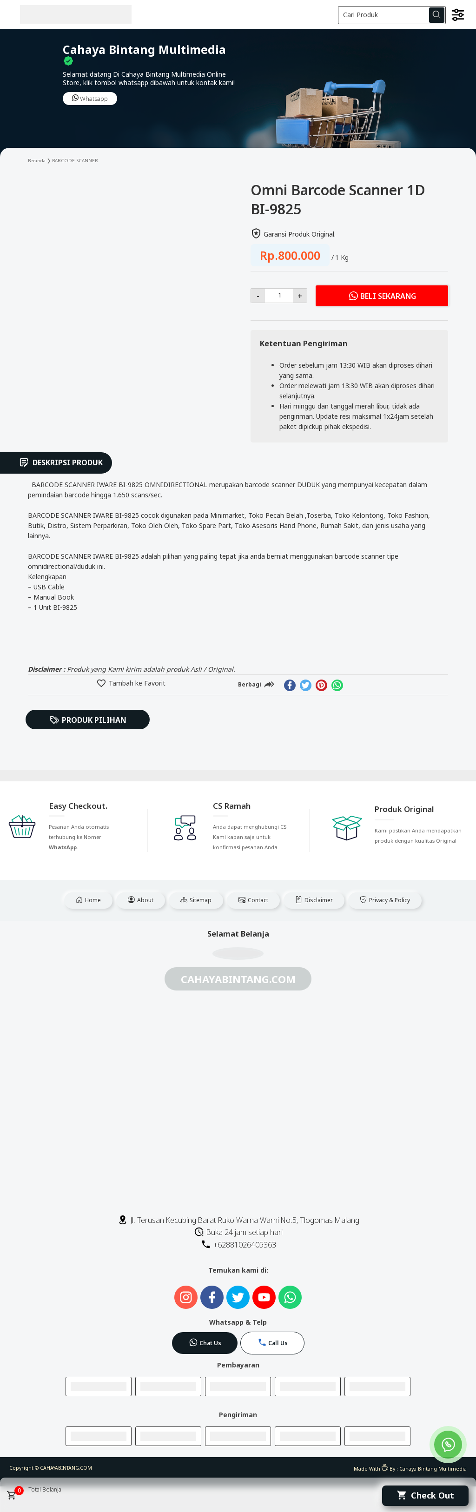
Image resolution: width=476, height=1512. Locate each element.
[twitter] (305, 685)
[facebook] (290, 685)
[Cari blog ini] (391, 15)
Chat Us (205, 1342)
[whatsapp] (337, 685)
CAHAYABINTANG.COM (66, 1468)
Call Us (273, 1342)
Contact (253, 900)
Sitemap (196, 900)
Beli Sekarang (382, 296)
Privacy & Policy (385, 900)
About (140, 900)
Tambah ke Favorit (136, 683)
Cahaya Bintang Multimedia (433, 1469)
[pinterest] (321, 685)
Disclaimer (314, 900)
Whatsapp (90, 98)
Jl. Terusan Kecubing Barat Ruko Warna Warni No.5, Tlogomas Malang (238, 1220)
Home (88, 900)
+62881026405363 (238, 1245)
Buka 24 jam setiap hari (238, 1232)
